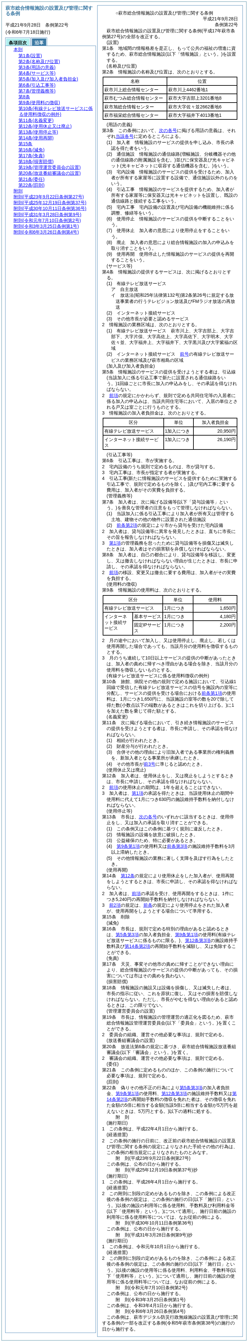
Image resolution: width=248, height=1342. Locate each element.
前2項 (115, 905)
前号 (184, 354)
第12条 (128, 875)
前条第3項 (177, 846)
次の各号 (168, 130)
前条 (147, 905)
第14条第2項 (137, 946)
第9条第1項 (128, 846)
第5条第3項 (127, 934)
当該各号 (125, 136)
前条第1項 (212, 693)
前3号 (149, 764)
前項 (113, 395)
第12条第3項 (198, 940)
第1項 (115, 543)
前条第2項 (127, 525)
